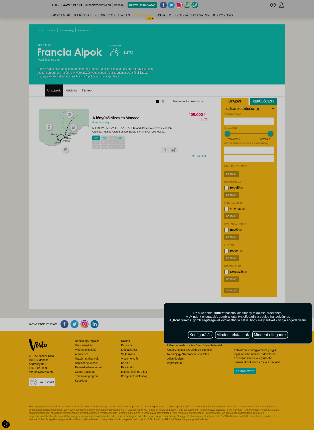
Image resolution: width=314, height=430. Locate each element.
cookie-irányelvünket (274, 316)
